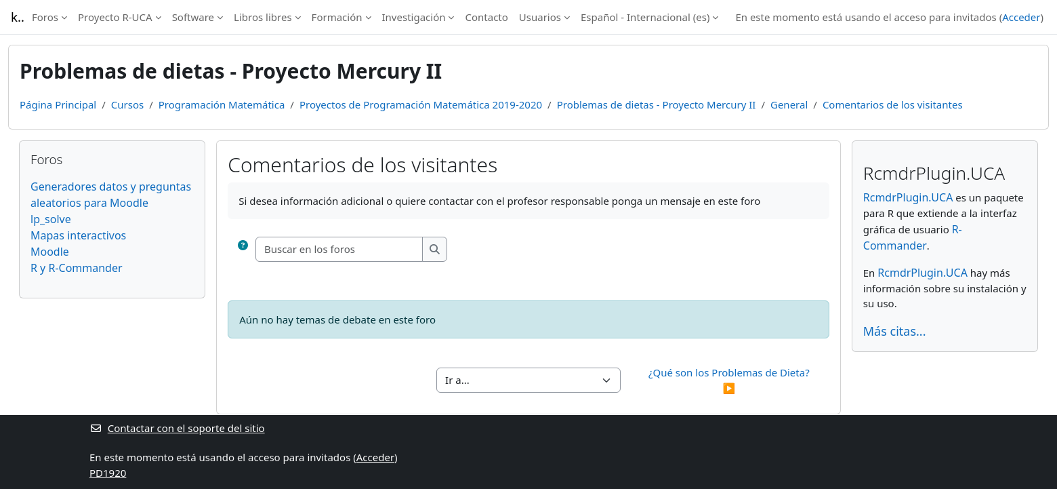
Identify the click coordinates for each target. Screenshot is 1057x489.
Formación (337, 17)
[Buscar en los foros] (339, 249)
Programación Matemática (222, 104)
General (789, 104)
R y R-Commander (76, 267)
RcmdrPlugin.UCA (908, 197)
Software (193, 17)
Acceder (1021, 17)
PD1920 (107, 473)
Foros (45, 17)
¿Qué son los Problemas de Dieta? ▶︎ (730, 380)
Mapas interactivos (78, 235)
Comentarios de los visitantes (893, 104)
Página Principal (58, 104)
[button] (243, 249)
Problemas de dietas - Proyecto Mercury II (656, 104)
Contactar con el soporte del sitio (177, 428)
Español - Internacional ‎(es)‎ (645, 17)
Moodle (49, 251)
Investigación (414, 17)
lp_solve (50, 219)
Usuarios (540, 17)
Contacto (486, 17)
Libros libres (263, 17)
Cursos (127, 104)
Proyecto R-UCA (115, 17)
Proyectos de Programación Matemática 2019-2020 (420, 104)
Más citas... (894, 331)
